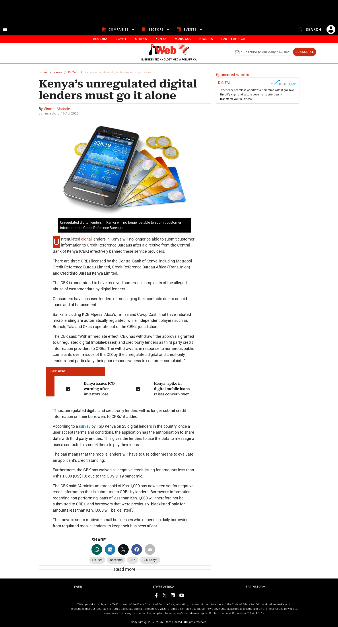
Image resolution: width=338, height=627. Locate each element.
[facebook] (136, 549)
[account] (331, 29)
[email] (150, 549)
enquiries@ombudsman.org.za (188, 613)
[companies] (118, 29)
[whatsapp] (96, 549)
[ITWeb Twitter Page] (165, 596)
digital (87, 239)
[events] (189, 29)
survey (85, 426)
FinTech (73, 72)
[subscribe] (304, 52)
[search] (310, 29)
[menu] (5, 29)
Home (43, 72)
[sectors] (155, 29)
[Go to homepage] (169, 54)
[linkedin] (110, 549)
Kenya (58, 72)
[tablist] (169, 39)
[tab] (100, 39)
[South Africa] (233, 39)
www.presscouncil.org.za (119, 613)
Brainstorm (255, 586)
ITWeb (77, 586)
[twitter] (123, 549)
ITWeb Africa (163, 586)
